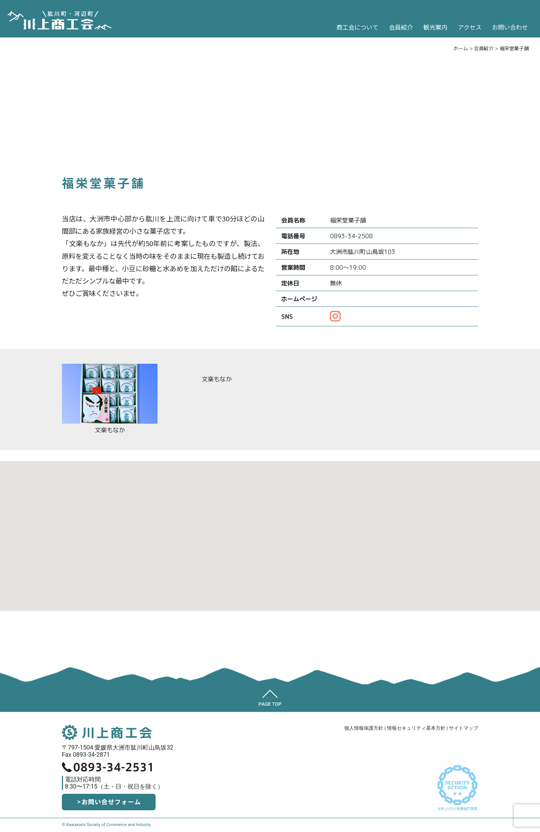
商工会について (357, 26)
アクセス (470, 26)
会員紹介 (401, 26)
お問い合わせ (510, 26)
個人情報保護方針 (363, 728)
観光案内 (435, 26)
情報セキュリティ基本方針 (416, 728)
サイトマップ (463, 728)
